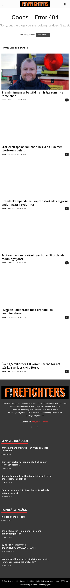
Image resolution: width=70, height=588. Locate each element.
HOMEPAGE (43, 35)
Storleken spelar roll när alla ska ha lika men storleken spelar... (32, 148)
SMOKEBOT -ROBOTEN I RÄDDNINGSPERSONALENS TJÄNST (18, 546)
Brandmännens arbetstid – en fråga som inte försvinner (32, 94)
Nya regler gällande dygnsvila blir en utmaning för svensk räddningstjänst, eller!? (25, 560)
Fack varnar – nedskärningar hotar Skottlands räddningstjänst (32, 257)
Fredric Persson (8, 100)
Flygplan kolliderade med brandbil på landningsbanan (27, 311)
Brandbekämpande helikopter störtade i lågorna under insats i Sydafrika (34, 203)
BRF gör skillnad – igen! (13, 516)
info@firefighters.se (40, 422)
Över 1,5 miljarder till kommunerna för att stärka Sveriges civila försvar (30, 366)
